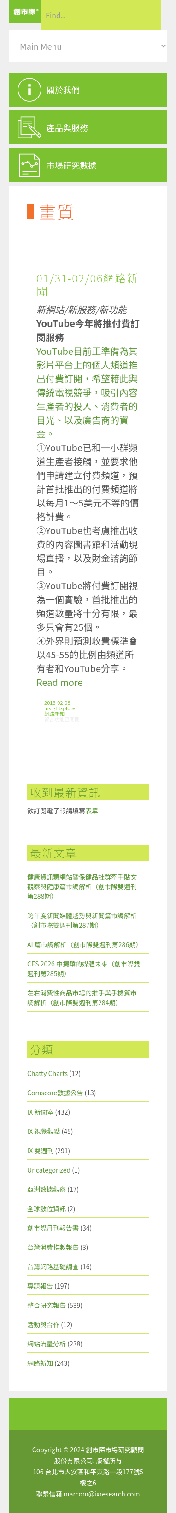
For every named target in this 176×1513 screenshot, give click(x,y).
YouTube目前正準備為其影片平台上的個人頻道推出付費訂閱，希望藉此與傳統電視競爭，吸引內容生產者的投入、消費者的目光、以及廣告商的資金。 (87, 392)
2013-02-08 (57, 702)
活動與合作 (43, 1324)
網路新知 (54, 713)
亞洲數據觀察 (46, 1189)
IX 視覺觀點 (43, 1131)
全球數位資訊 (46, 1208)
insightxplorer (60, 708)
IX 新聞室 (40, 1111)
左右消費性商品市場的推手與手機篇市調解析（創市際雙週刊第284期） (82, 997)
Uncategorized (48, 1169)
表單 (91, 810)
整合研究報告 (46, 1305)
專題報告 (40, 1285)
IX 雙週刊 (40, 1150)
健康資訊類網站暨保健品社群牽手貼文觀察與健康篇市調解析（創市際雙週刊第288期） (82, 886)
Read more (59, 682)
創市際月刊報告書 (53, 1227)
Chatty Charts (47, 1073)
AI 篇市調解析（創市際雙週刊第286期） (84, 944)
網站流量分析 (46, 1343)
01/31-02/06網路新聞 (87, 284)
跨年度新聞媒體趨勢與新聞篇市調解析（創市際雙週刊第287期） (82, 920)
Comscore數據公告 (55, 1092)
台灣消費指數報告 (53, 1247)
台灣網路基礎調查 (53, 1266)
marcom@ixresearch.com (102, 1493)
